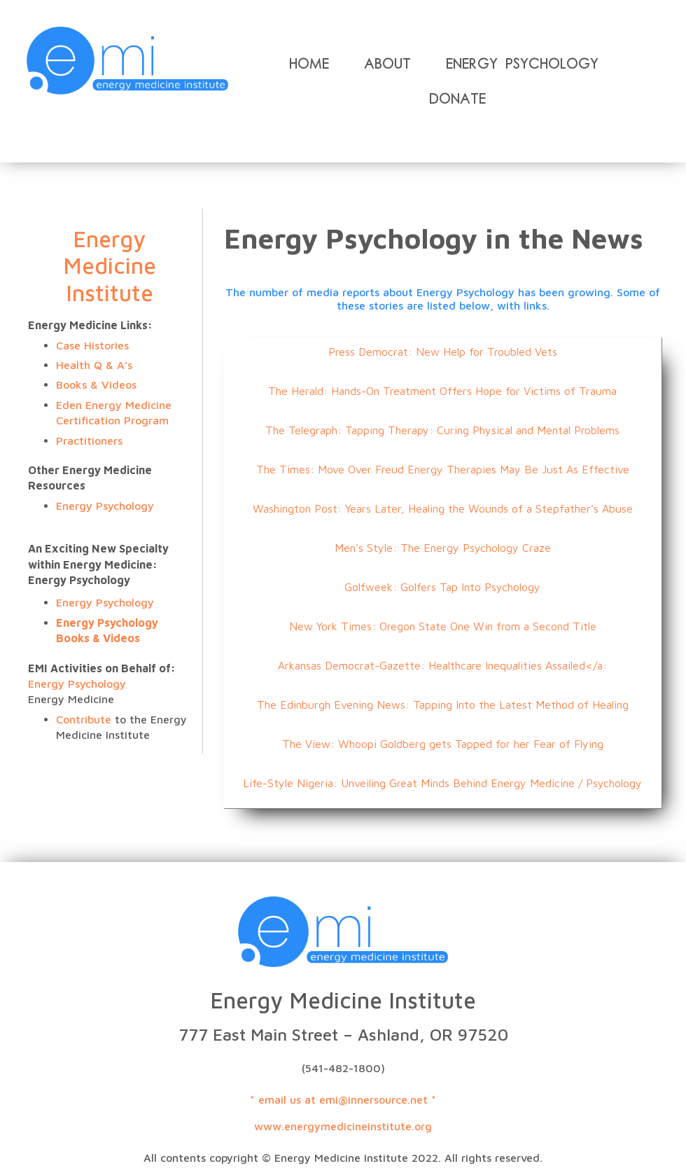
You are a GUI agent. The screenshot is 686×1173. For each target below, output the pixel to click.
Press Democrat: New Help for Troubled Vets (442, 351)
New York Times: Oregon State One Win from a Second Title (442, 626)
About (387, 63)
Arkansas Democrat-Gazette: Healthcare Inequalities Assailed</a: (442, 665)
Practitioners (89, 440)
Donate (457, 98)
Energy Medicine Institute (109, 265)
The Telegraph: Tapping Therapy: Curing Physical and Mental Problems (442, 430)
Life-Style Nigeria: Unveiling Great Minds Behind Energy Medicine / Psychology (442, 783)
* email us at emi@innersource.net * (343, 1099)
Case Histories (92, 345)
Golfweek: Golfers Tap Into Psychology (442, 587)
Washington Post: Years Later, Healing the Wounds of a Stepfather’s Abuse (443, 508)
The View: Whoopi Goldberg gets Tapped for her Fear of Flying (442, 743)
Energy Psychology (522, 63)
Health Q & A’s (94, 365)
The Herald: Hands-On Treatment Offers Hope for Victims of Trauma (442, 390)
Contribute (85, 719)
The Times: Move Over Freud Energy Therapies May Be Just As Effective (442, 469)
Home (309, 63)
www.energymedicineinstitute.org (343, 1126)
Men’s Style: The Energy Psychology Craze (443, 547)
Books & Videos (96, 384)
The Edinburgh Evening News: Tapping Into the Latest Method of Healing (443, 704)
